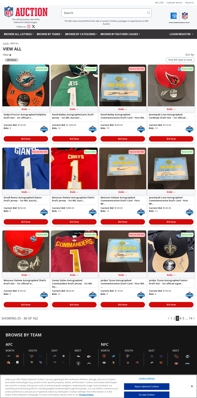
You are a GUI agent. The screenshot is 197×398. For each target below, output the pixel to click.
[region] (98, 386)
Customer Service (174, 2)
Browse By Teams (48, 34)
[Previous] (168, 318)
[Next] (194, 318)
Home (6, 43)
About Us (189, 2)
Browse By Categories (80, 34)
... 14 (189, 318)
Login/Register (180, 34)
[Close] (191, 386)
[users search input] (106, 12)
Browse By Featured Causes (119, 34)
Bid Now (25, 138)
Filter (7, 54)
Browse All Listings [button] (18, 34)
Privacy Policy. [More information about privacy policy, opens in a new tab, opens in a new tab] (86, 394)
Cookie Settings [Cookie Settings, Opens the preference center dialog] (147, 378)
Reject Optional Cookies (147, 386)
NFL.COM (159, 2)
